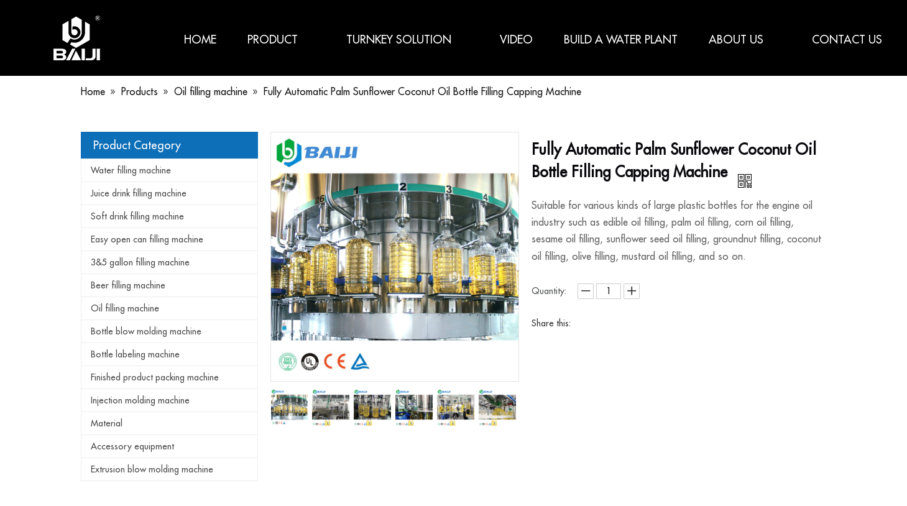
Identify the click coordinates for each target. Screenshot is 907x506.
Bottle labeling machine (135, 354)
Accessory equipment (132, 446)
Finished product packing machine (155, 377)
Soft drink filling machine (137, 216)
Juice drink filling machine (138, 193)
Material (106, 423)
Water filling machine (131, 170)
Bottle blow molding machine (146, 331)
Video (516, 39)
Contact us (847, 39)
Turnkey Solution (407, 39)
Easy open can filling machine (147, 239)
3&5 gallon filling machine (140, 262)
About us (745, 39)
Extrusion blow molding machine (152, 469)
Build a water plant (621, 39)
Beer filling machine (128, 285)
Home (200, 39)
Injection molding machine (140, 400)
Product (281, 39)
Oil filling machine (125, 308)
